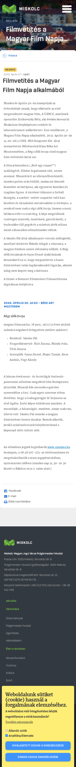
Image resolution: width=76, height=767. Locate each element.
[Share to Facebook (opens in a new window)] (14, 490)
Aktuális (11, 601)
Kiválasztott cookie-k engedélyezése (38, 745)
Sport (9, 680)
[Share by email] (11, 496)
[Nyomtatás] (18, 501)
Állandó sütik (18, 730)
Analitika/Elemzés (21, 735)
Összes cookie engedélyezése (38, 757)
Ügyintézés (12, 633)
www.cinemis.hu (59, 447)
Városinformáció (15, 658)
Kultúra (10, 673)
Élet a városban (15, 648)
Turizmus (11, 665)
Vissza (12, 55)
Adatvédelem (13, 640)
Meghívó (10, 70)
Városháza (12, 609)
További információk (19, 722)
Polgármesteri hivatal (18, 625)
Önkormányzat (14, 618)
